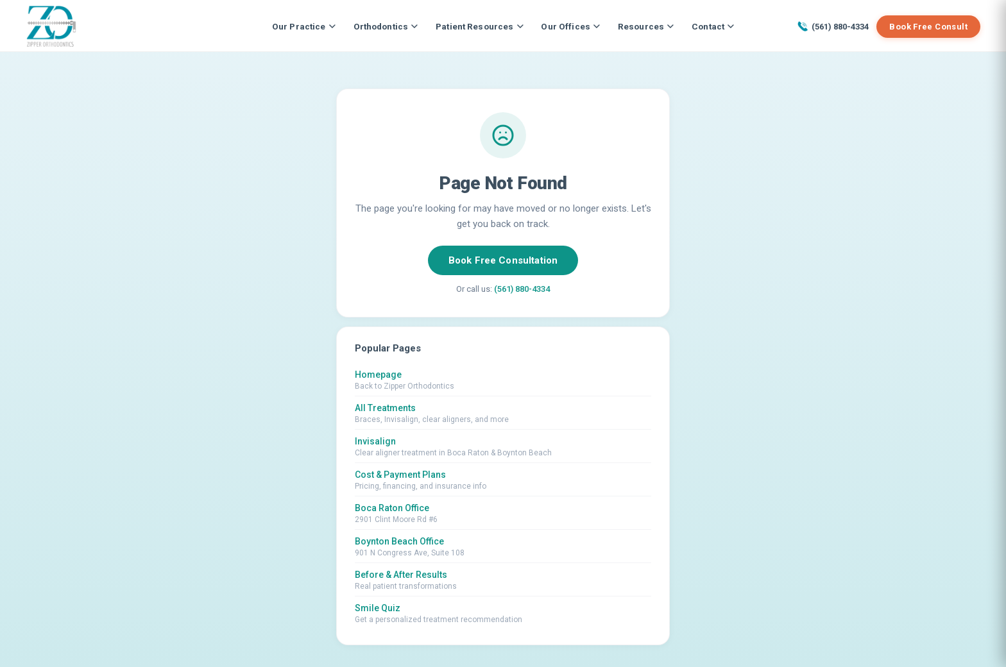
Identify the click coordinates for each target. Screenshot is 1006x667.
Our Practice (304, 26)
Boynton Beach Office (399, 541)
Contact (713, 26)
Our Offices (570, 26)
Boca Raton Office (392, 508)
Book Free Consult (928, 26)
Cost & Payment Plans (400, 474)
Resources (646, 26)
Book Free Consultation (503, 260)
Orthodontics (386, 26)
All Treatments (385, 408)
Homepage (378, 374)
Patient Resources (479, 26)
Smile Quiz (377, 608)
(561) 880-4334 (833, 26)
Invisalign (375, 441)
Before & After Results (401, 575)
